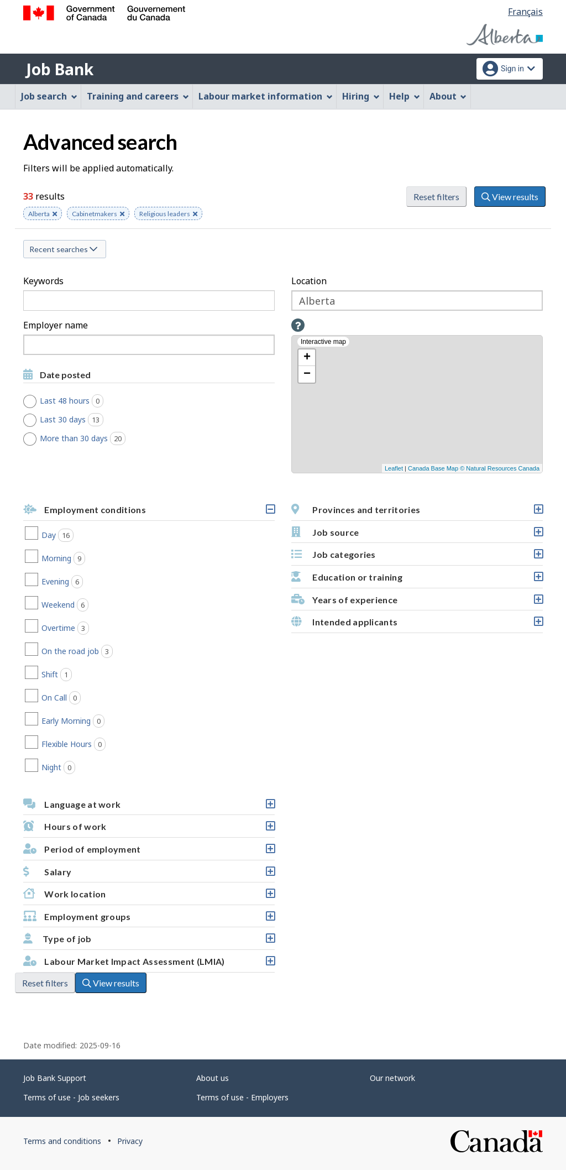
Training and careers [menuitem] (138, 96)
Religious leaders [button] (168, 214)
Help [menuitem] (404, 96)
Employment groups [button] (148, 919)
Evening (78, 581)
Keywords (43, 281)
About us (212, 1078)
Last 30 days (76, 419)
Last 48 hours (76, 401)
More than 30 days (87, 438)
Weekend (81, 605)
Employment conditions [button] (148, 512)
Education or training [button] (416, 579)
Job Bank (59, 69)
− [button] (307, 374)
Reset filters (436, 196)
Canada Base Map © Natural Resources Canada (473, 468)
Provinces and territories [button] (416, 512)
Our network (392, 1078)
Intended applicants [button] (416, 624)
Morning (79, 558)
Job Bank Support (54, 1078)
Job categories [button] (416, 557)
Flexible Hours (89, 744)
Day (73, 535)
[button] (298, 325)
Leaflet (394, 468)
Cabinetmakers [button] (98, 214)
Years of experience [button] (416, 602)
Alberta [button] (42, 214)
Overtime (81, 628)
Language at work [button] (148, 807)
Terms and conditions (62, 1141)
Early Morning (89, 721)
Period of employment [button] (148, 851)
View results (509, 196)
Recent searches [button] (63, 249)
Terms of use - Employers (242, 1097)
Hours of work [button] (148, 829)
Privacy (130, 1141)
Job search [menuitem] (49, 96)
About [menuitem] (448, 96)
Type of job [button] (148, 941)
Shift (72, 674)
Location (309, 281)
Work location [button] (148, 896)
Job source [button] (416, 535)
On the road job (93, 651)
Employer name (55, 325)
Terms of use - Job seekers (71, 1097)
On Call (77, 697)
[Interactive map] (417, 404)
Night (74, 767)
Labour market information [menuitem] (265, 96)
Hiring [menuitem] (361, 96)
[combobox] (149, 345)
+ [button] (307, 357)
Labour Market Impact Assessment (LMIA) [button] (148, 964)
